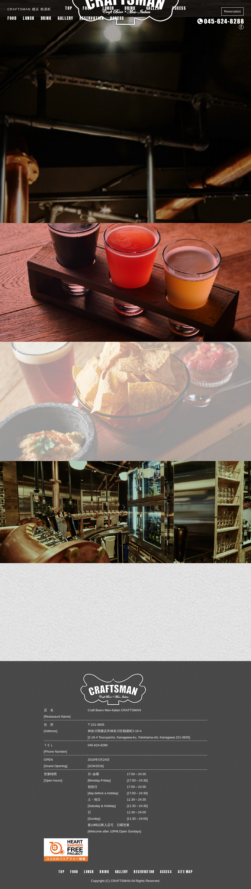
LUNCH (28, 18)
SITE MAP (185, 871)
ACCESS (117, 18)
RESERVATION (91, 18)
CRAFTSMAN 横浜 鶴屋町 (29, 9)
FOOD (11, 18)
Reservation (232, 11)
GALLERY (65, 18)
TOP (61, 871)
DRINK (46, 18)
